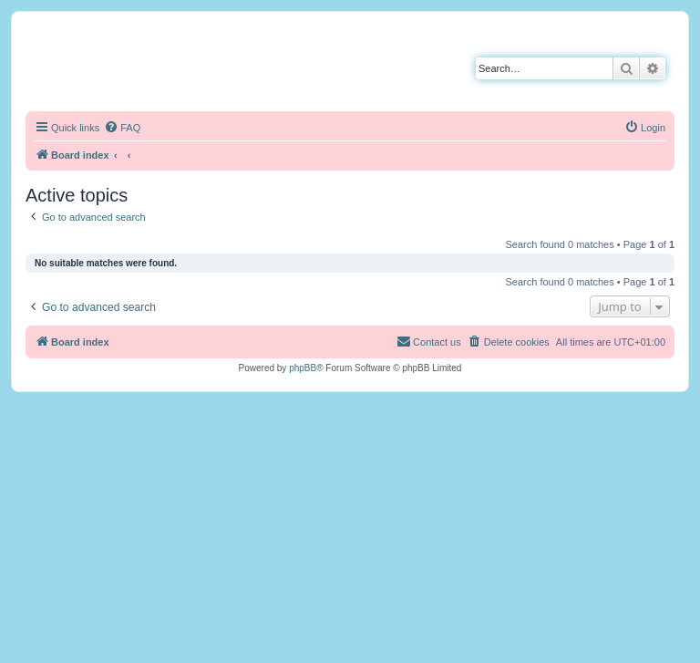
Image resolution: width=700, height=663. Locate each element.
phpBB (302, 368)
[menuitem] (122, 128)
